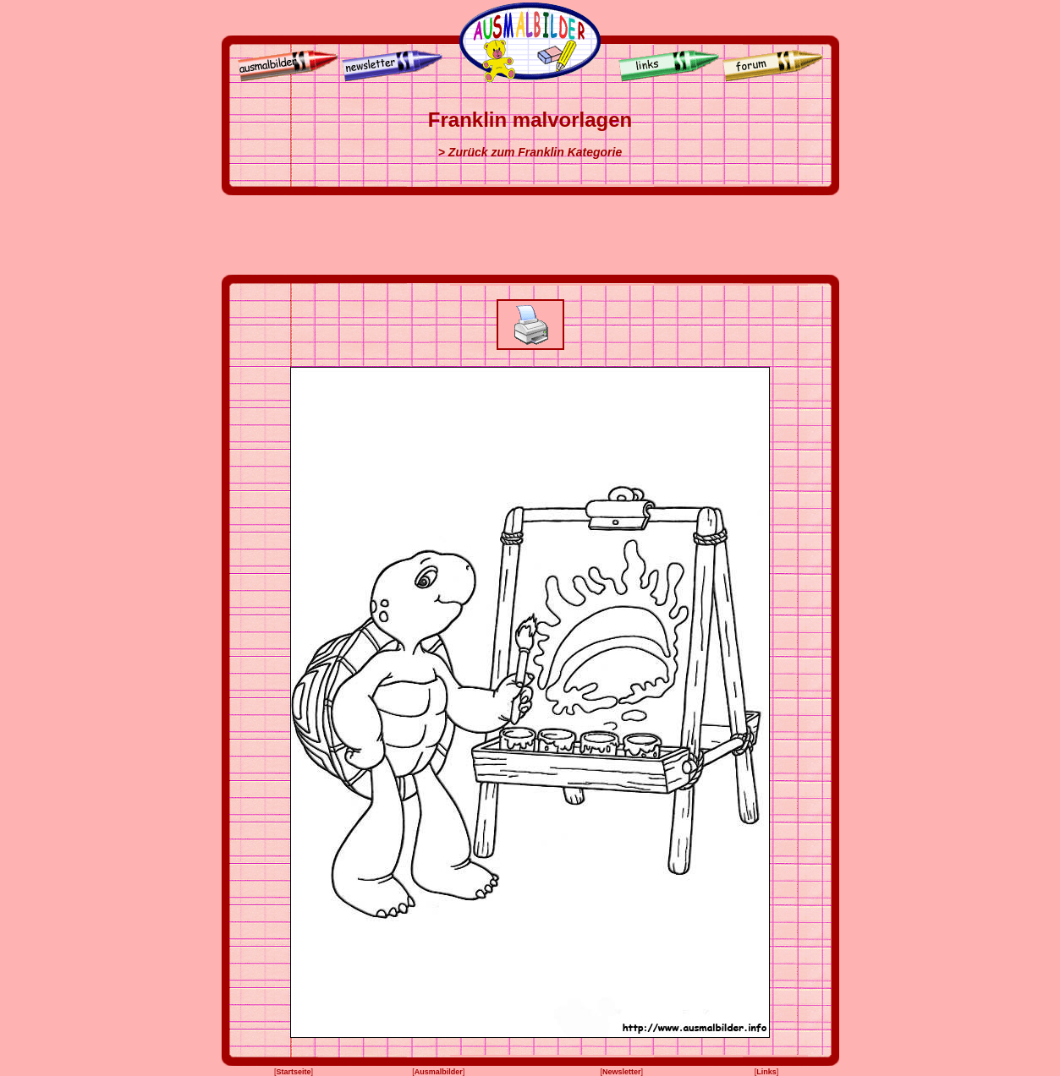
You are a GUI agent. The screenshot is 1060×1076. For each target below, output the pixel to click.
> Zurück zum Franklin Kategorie (530, 152)
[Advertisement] (530, 235)
